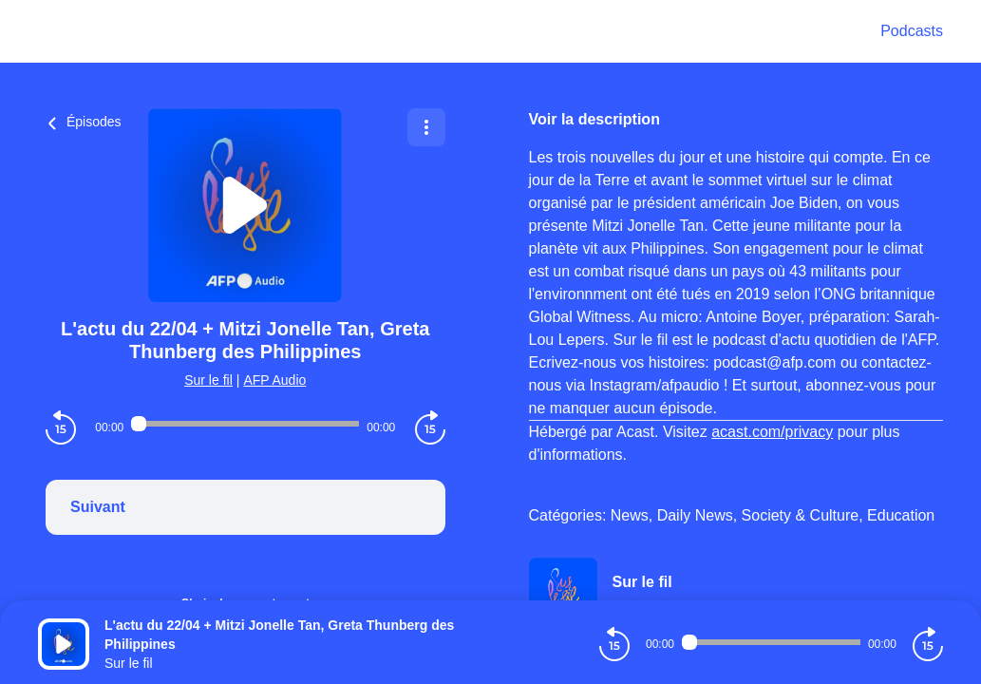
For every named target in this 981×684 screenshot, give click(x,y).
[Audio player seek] (245, 424)
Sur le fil (208, 380)
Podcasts (911, 31)
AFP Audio (274, 380)
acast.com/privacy (772, 432)
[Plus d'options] (426, 127)
